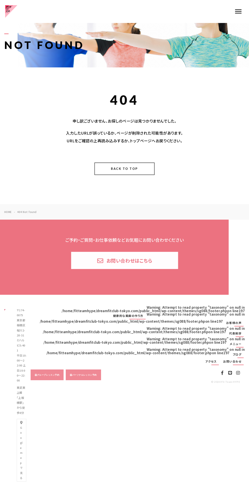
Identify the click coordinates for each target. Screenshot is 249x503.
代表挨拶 (235, 333)
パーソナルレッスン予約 (84, 375)
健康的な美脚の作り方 (128, 316)
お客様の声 (234, 323)
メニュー (236, 344)
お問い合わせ (232, 361)
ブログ (237, 354)
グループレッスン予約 (48, 375)
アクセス (211, 361)
